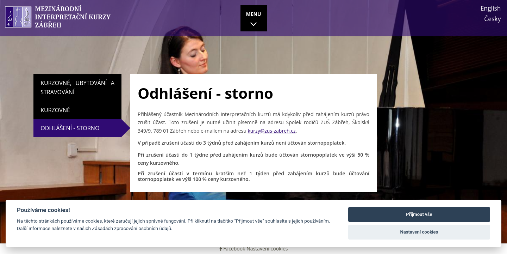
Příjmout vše (419, 214)
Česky (492, 18)
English (491, 8)
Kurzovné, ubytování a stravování (77, 87)
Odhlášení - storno (85, 128)
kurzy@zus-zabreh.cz (271, 130)
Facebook (232, 248)
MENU (253, 20)
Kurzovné (55, 110)
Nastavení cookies (267, 248)
